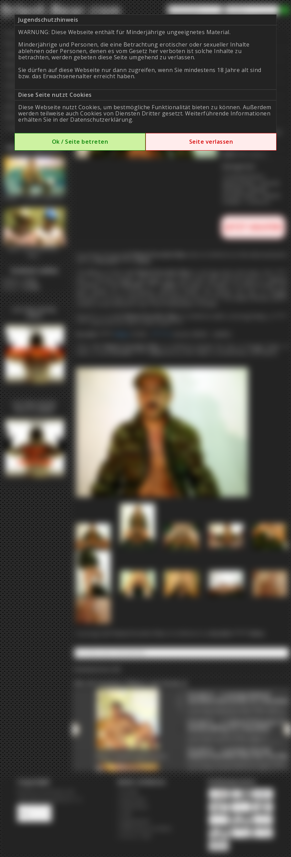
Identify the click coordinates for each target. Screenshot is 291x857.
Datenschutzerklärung (101, 119)
